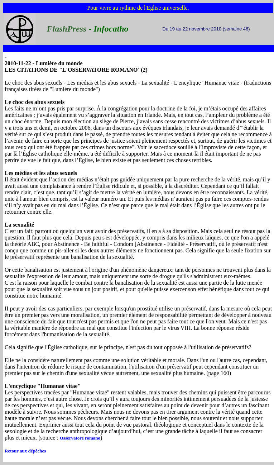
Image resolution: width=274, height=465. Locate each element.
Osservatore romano (80, 438)
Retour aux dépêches (25, 451)
